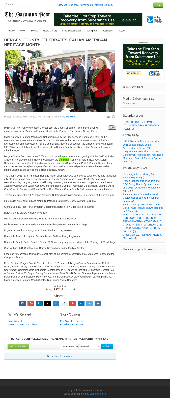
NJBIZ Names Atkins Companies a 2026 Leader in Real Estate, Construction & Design (141, 144)
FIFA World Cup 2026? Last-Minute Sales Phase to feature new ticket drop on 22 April (143, 208)
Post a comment (18, 346)
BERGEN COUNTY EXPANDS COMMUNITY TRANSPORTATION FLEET (141, 125)
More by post (15, 321)
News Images (130, 103)
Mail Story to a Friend (71, 321)
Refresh (107, 346)
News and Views (67, 117)
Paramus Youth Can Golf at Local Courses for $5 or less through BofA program (141, 197)
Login (158, 5)
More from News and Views (22, 324)
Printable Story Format (72, 324)
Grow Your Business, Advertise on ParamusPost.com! (85, 5)
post (9, 117)
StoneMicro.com (98, 393)
